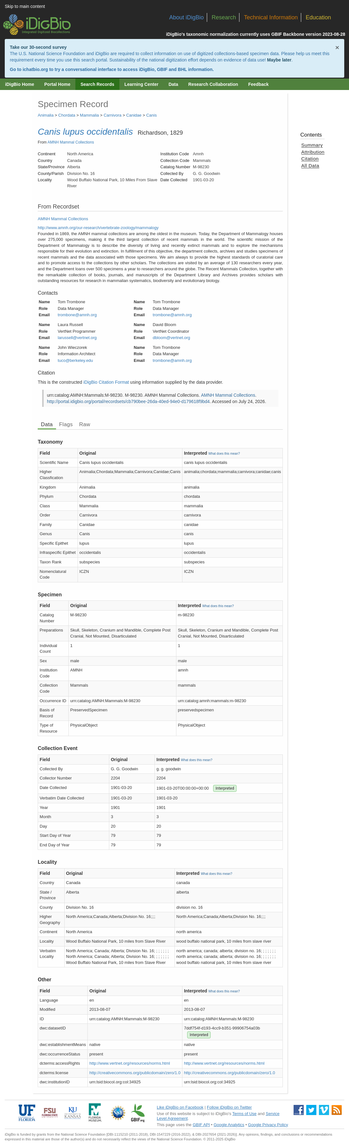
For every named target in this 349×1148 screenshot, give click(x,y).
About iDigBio (186, 17)
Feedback (258, 84)
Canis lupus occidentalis (85, 132)
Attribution (312, 152)
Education (318, 17)
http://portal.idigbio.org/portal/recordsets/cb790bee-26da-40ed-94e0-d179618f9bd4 (128, 401)
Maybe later (279, 59)
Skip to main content (25, 6)
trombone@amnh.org (77, 314)
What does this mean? (224, 453)
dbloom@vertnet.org (171, 337)
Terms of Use (244, 1113)
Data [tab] (47, 424)
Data (173, 84)
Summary (312, 145)
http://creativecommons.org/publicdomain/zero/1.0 (135, 1072)
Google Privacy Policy (268, 1124)
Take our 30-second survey (38, 47)
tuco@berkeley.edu (75, 360)
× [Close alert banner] (337, 47)
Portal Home (57, 84)
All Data (310, 165)
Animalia (46, 115)
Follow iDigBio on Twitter (229, 1107)
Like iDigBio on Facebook (180, 1107)
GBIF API (201, 1124)
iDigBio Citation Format (106, 382)
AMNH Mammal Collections (71, 142)
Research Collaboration (213, 84)
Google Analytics (228, 1124)
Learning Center (141, 84)
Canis (151, 115)
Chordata (66, 115)
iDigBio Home (19, 84)
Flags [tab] (66, 424)
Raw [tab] (84, 424)
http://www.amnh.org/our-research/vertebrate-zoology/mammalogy (98, 227)
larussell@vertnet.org (77, 337)
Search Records (97, 84)
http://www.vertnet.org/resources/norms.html (129, 1063)
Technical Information (271, 17)
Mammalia (89, 115)
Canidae (133, 115)
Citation (310, 158)
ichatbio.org (35, 69)
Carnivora (112, 115)
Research (224, 17)
